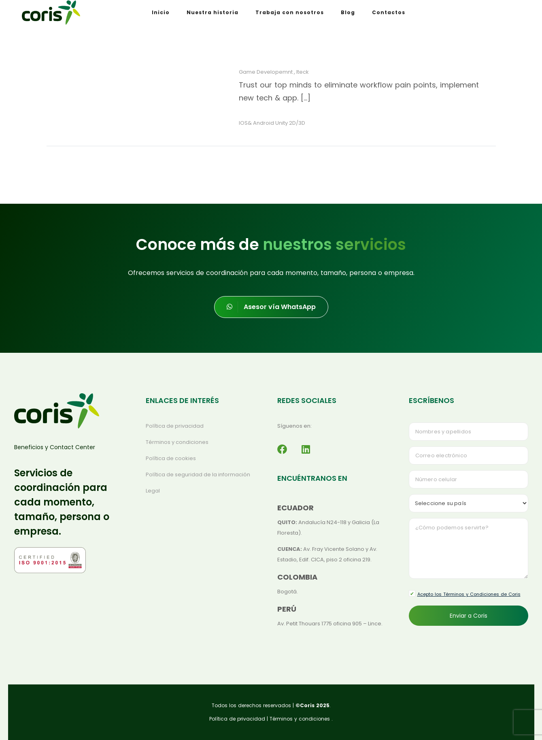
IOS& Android (256, 123)
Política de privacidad (175, 426)
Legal (153, 491)
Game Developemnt (266, 72)
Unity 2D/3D (290, 123)
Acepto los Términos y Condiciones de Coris (469, 594)
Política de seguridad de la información (198, 474)
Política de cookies (171, 458)
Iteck (302, 72)
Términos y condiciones (177, 442)
